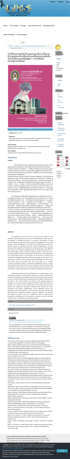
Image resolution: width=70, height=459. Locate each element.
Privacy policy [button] (14, 456)
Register (61, 2)
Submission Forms (61, 134)
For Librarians (61, 106)
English (60, 80)
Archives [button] (23, 26)
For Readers (60, 96)
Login (67, 2)
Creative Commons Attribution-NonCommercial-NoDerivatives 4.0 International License (27, 321)
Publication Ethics (49, 26)
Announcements (22, 34)
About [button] (6, 26)
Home (10, 46)
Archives (17, 46)
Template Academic (61, 145)
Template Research (61, 140)
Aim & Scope (14, 26)
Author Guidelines (9, 34)
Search (23, 42)
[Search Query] (12, 42)
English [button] (53, 2)
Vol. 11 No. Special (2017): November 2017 (33, 46)
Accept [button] (62, 450)
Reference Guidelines (61, 129)
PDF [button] (30, 129)
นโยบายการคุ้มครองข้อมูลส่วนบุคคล (12, 448)
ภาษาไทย (59, 85)
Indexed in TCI (59, 59)
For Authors (60, 101)
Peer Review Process (35, 26)
